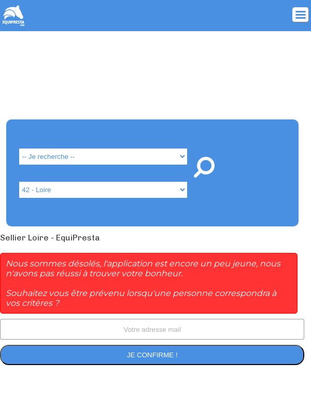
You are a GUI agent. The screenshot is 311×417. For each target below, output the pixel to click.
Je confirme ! (152, 355)
